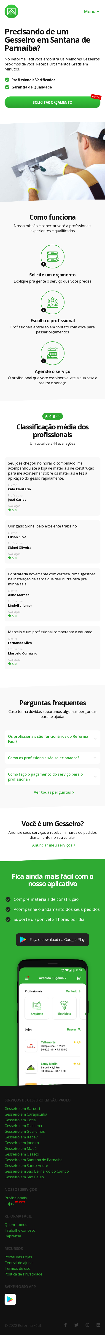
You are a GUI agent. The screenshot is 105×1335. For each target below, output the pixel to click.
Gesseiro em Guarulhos (25, 1131)
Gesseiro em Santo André (26, 1165)
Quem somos (16, 1224)
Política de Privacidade (23, 1274)
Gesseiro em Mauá (21, 1148)
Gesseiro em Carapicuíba (26, 1114)
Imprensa (13, 1236)
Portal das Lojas (18, 1257)
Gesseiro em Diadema (23, 1125)
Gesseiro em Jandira (22, 1142)
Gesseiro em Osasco (22, 1154)
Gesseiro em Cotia (20, 1119)
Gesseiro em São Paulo (24, 1176)
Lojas (9, 1203)
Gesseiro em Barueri (22, 1108)
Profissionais (16, 1197)
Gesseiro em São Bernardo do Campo (37, 1171)
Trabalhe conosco (20, 1230)
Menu (92, 11)
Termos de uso (17, 1268)
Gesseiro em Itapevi (21, 1137)
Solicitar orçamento (52, 102)
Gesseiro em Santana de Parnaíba (33, 1159)
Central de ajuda (18, 1262)
